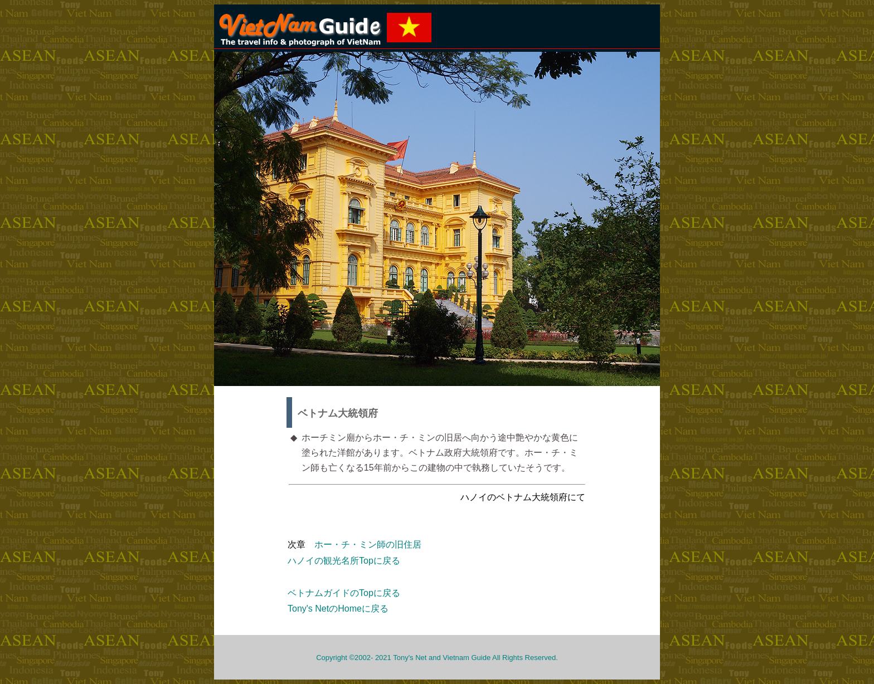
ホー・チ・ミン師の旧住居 (367, 544)
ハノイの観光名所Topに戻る (344, 560)
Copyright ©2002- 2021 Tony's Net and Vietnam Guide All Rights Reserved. (437, 657)
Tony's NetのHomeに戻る (338, 608)
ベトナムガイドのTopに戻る (344, 593)
